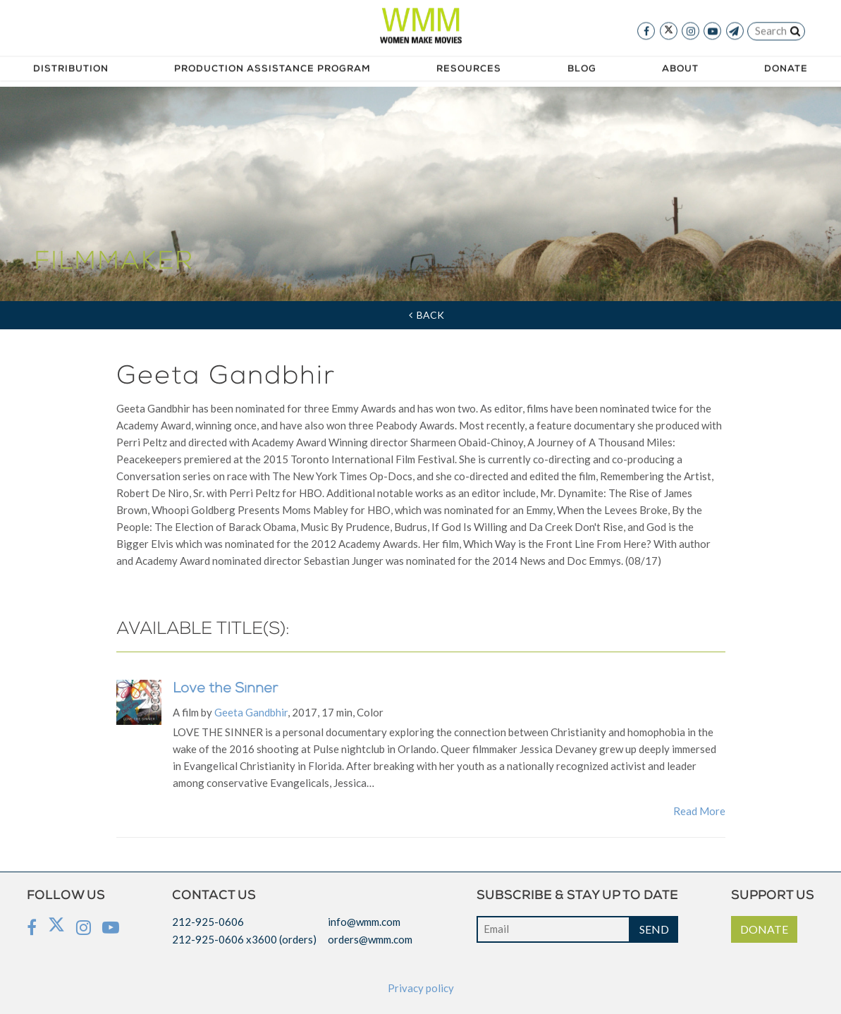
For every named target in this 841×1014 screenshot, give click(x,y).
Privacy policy (421, 988)
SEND (654, 929)
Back (426, 315)
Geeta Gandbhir (251, 712)
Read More (699, 811)
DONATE (764, 929)
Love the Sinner (225, 690)
